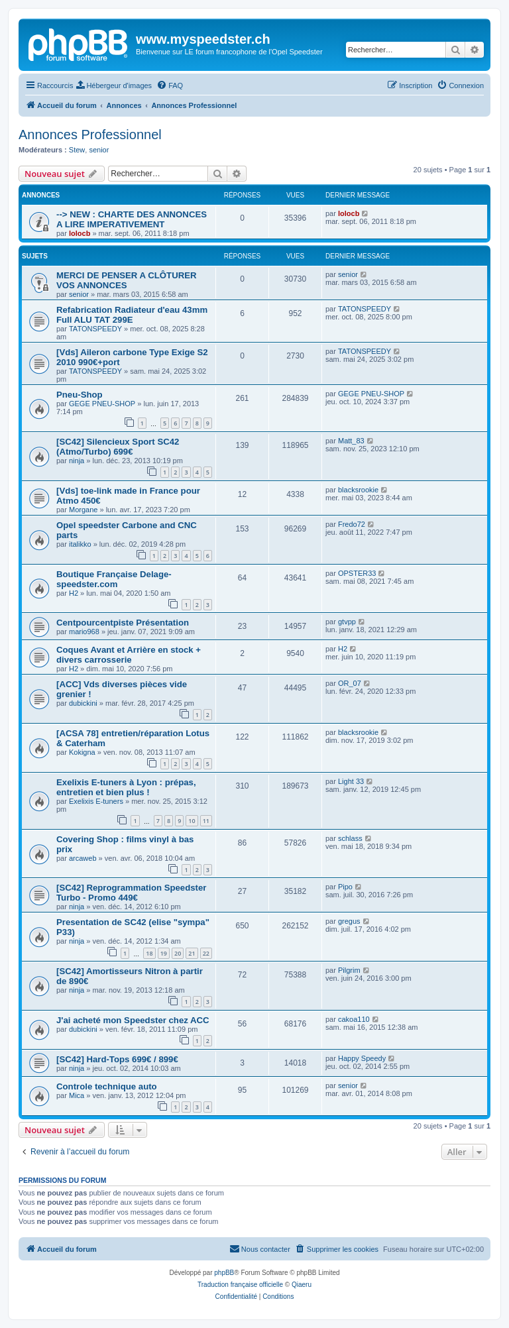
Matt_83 (351, 441)
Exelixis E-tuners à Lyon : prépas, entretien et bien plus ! (126, 787)
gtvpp (347, 622)
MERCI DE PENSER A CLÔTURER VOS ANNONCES (126, 280)
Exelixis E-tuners (96, 801)
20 (177, 953)
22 (206, 953)
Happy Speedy (362, 1058)
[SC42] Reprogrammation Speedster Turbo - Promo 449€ (131, 893)
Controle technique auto (106, 1086)
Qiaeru (301, 1284)
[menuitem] (114, 85)
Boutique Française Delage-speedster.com (114, 579)
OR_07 (349, 683)
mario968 (84, 632)
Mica (76, 1095)
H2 (73, 593)
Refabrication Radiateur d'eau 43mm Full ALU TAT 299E (131, 315)
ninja (76, 461)
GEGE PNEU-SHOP (102, 404)
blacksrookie (358, 490)
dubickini (83, 703)
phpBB (224, 1272)
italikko (80, 544)
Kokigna (82, 752)
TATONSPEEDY (95, 329)
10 (191, 820)
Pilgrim (349, 970)
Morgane (83, 510)
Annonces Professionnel (90, 134)
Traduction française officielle (240, 1284)
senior (99, 150)
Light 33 (351, 781)
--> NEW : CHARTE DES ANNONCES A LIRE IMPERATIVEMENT (131, 219)
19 (163, 953)
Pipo (345, 887)
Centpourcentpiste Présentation (122, 623)
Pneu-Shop (79, 395)
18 (149, 953)
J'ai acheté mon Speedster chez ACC (132, 1020)
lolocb (79, 233)
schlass (350, 838)
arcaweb (83, 858)
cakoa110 (354, 1019)
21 (191, 953)
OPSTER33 (357, 573)
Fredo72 (351, 524)
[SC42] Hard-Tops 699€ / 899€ (117, 1059)
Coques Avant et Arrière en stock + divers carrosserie (128, 655)
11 (206, 820)
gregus (349, 921)
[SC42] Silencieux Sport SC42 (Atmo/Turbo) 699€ (117, 447)
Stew (77, 150)
